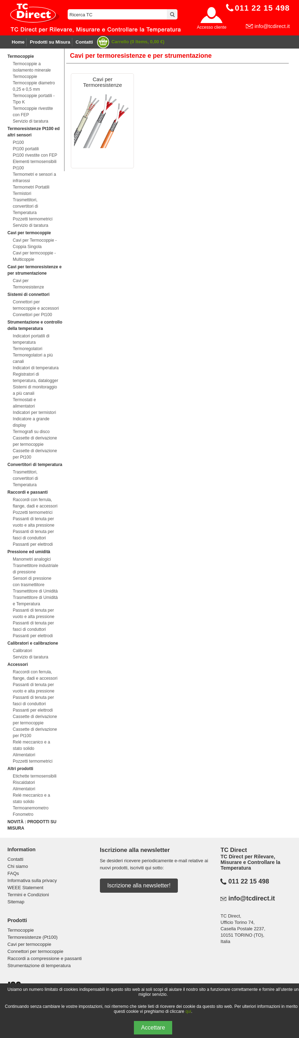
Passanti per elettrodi (33, 544)
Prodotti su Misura (50, 42)
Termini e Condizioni (28, 894)
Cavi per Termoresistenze (28, 284)
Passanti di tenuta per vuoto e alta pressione (33, 522)
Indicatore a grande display (31, 422)
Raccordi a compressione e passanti (44, 958)
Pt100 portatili (26, 148)
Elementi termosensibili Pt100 (34, 164)
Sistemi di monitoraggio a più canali (35, 390)
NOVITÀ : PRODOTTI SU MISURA (31, 825)
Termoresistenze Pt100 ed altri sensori (33, 132)
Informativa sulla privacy (32, 880)
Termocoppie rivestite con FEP (33, 111)
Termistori (22, 193)
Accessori (17, 664)
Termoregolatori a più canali (33, 358)
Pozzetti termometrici (32, 219)
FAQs (13, 873)
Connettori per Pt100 (32, 314)
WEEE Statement (25, 887)
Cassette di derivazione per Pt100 (35, 454)
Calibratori (22, 650)
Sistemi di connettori (28, 294)
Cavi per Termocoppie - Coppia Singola (35, 243)
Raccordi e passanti (27, 492)
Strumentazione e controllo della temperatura (34, 325)
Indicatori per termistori (34, 412)
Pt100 (18, 142)
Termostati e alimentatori (24, 403)
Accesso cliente (211, 27)
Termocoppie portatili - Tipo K (34, 99)
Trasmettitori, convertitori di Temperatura (25, 206)
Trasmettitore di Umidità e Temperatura (35, 600)
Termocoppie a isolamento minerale (32, 67)
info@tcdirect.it (271, 26)
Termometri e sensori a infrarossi (34, 177)
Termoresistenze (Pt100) (32, 937)
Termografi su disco (31, 431)
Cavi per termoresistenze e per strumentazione (34, 270)
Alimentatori (24, 754)
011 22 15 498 (248, 881)
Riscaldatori (24, 782)
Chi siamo (17, 866)
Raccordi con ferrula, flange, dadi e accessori (35, 503)
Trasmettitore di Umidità (35, 591)
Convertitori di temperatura (34, 464)
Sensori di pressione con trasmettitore (32, 581)
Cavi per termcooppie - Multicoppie (34, 256)
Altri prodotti (20, 768)
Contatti (84, 42)
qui (188, 1011)
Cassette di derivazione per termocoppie (35, 441)
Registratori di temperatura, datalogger (35, 377)
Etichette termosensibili (34, 776)
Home (18, 42)
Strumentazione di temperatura (38, 965)
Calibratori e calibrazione (32, 643)
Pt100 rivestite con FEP (35, 155)
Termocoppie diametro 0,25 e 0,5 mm (34, 86)
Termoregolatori (27, 348)
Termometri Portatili (31, 187)
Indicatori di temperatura (35, 367)
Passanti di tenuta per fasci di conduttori (33, 534)
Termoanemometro (31, 808)
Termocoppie (20, 56)
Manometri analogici (32, 559)
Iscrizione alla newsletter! (139, 885)
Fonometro (23, 814)
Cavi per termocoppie (29, 232)
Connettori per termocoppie (35, 951)
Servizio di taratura (30, 121)
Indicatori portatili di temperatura (31, 339)
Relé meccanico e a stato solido (31, 745)
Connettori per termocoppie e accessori (36, 305)
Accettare (153, 1028)
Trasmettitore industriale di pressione (35, 568)
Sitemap (15, 901)
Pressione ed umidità (28, 551)
